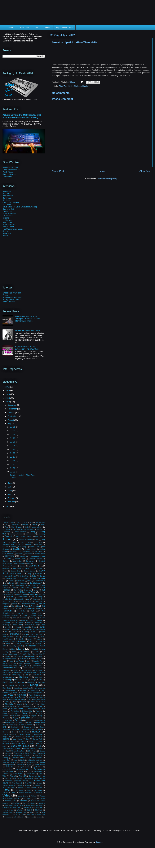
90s (6, 525)
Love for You (37, 661)
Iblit (6, 632)
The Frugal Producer (11, 170)
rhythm (14, 734)
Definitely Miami (23, 576)
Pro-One (6, 718)
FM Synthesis (28, 608)
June (10, 483)
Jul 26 (13, 442)
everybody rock (25, 601)
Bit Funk (5, 547)
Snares (42, 751)
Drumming (27, 590)
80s (31, 522)
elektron (9, 597)
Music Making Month (35, 693)
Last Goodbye (24, 652)
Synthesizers (39, 769)
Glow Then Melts (66, 86)
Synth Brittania (11, 767)
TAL (29, 771)
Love (28, 661)
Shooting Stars (8, 748)
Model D (12, 682)
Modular (21, 682)
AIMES (34, 525)
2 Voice (5, 522)
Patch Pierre (8, 172)
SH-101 (39, 743)
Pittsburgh (14, 713)
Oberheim (9, 704)
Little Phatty (36, 659)
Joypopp (39, 639)
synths (20, 771)
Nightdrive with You (16, 699)
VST (35, 798)
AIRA (43, 525)
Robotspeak (38, 734)
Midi (26, 675)
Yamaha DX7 (21, 812)
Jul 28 (13, 438)
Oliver (43, 704)
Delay (34, 576)
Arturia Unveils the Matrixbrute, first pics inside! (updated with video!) (22, 116)
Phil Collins (15, 711)
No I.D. (7, 702)
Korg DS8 (34, 649)
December (12, 405)
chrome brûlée (40, 554)
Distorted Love (40, 581)
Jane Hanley (7, 637)
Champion (14, 551)
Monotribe (9, 685)
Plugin (24, 713)
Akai (6, 527)
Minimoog (7, 680)
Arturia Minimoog (26, 539)
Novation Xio (33, 702)
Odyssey (28, 704)
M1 (15, 663)
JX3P (4, 646)
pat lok (39, 706)
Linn (40, 656)
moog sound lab (39, 688)
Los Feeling (20, 661)
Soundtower (18, 755)
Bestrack (29, 544)
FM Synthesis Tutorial (12, 299)
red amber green (28, 729)
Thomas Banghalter (9, 785)
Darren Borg (15, 571)
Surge (21, 762)
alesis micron (37, 527)
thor (20, 785)
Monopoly (41, 682)
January (11, 502)
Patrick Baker (8, 227)
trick (34, 787)
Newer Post (58, 171)
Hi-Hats (16, 627)
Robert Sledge (25, 734)
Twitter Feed (24, 28)
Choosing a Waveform (12, 293)
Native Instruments (35, 695)
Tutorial (6, 790)
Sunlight (13, 762)
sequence (6, 743)
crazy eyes (38, 563)
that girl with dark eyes (37, 776)
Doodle (13, 587)
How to (42, 627)
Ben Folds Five (8, 544)
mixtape (33, 680)
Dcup (29, 574)
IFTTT (12, 632)
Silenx (17, 748)
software (8, 753)
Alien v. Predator (27, 529)
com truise (17, 561)
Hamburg (6, 625)
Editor (15, 592)
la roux (14, 652)
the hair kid (18, 778)
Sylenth (42, 762)
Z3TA (16, 817)
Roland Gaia (29, 737)
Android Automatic (16, 534)
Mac (20, 663)
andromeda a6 (31, 534)
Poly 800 (14, 716)
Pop (40, 716)
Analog (32, 531)
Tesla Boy (31, 774)
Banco (22, 542)
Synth (29, 765)
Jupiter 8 (28, 643)
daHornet (6, 568)
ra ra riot (39, 725)
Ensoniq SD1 (19, 599)
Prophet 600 (9, 722)
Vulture (42, 798)
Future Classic (36, 615)
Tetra (4, 776)
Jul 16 (13, 460)
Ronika (39, 737)
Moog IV (17, 688)
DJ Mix (11, 583)
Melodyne (17, 672)
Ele (41, 592)
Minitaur (17, 680)
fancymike (6, 604)
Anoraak (6, 193)
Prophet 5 (41, 720)
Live (4, 661)
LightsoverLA (18, 656)
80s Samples (40, 522)
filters (19, 606)
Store (15, 760)
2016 (7, 387)
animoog (42, 534)
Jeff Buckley (20, 639)
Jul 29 (13, 434)
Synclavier (20, 765)
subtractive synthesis (35, 760)
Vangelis (5, 792)
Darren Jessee (29, 571)
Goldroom (7, 622)
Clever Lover (20, 559)
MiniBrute (23, 677)
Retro (13, 732)
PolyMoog (24, 716)
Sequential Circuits (19, 743)
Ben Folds (7, 198)
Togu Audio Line (8, 787)
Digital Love (20, 581)
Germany (33, 618)
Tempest (6, 774)
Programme (38, 718)
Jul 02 (13, 472)
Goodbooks (19, 622)
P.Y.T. (20, 706)
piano (5, 713)
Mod (4, 682)
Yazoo (37, 812)
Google (28, 622)
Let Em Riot (27, 654)
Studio (22, 760)
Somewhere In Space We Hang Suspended (29, 753)
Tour (28, 787)
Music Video (8, 695)
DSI (43, 590)
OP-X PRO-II (9, 706)
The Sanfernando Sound (13, 229)
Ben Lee (6, 200)
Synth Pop (37, 767)
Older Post (144, 171)
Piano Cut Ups (9, 302)
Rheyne (5, 734)
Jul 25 (13, 446)
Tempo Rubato (18, 774)
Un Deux (19, 790)
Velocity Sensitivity (25, 792)
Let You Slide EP (39, 654)
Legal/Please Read (64, 28)
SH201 (5, 746)
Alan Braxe (16, 527)
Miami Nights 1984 (30, 672)
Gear (14, 618)
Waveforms (16, 803)
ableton (25, 525)
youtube (8, 817)
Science (23, 741)
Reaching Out (29, 727)
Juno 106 (33, 641)
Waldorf (23, 801)
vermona (39, 792)
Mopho (23, 690)
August (11, 420)
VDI (13, 792)
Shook (5, 231)
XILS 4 (29, 810)
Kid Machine (8, 216)
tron (40, 787)
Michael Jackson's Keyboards (27, 330)
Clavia (8, 559)
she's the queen (20, 746)
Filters (5, 295)
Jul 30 (13, 431)
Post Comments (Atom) (107, 179)
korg (21, 648)
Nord (14, 702)
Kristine (6, 218)
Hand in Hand (17, 625)
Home (10, 28)
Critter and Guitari (9, 566)
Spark (28, 755)
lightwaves (30, 656)
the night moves (21, 780)
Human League (18, 629)
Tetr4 (40, 774)
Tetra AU (13, 776)
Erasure (35, 599)
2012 (7, 402)
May (10, 487)
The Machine (28, 778)
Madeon (38, 663)
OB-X (43, 702)
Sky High (6, 751)
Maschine (6, 670)
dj (5, 583)
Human (7, 629)
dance (27, 568)
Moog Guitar (7, 688)
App (17, 536)
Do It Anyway (22, 583)
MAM (27, 666)
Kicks (21, 646)
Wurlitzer (20, 810)
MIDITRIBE (37, 675)
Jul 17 (13, 457)
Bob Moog (22, 547)
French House (36, 613)
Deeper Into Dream (9, 576)
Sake (27, 739)
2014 (7, 394)
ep (28, 599)
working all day (8, 810)
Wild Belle (38, 808)
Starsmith (7, 233)
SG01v (32, 743)
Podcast (5, 716)
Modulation (31, 682)
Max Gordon (7, 672)
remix (39, 729)
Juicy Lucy (6, 641)
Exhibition (38, 601)
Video (6, 795)
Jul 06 (13, 468)
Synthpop (9, 771)
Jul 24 (13, 449)
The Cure (8, 778)
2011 (7, 506)
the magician (40, 778)
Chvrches (23, 556)
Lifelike (7, 656)
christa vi (19, 554)
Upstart (28, 790)
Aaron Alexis (14, 525)
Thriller (27, 785)
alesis (27, 527)
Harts (43, 625)
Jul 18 (13, 453)
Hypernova (41, 629)
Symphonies (9, 765)
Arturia (7, 539)
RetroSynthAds (24, 732)
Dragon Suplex (24, 587)
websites (42, 803)
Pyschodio (12, 725)
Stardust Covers (9, 174)
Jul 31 (13, 427)
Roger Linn (7, 737)
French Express (21, 613)
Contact (47, 28)
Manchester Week (10, 668)
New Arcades (7, 697)
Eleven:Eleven (22, 597)
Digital (11, 581)
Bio (36, 28)
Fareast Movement (28, 604)
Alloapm (39, 529)
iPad (26, 634)
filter (12, 606)
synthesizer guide (23, 769)
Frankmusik (7, 211)
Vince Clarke (23, 796)
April (10, 490)
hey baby (8, 627)
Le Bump (36, 652)
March (11, 494)
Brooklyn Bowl (31, 549)
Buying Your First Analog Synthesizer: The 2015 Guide (27, 347)
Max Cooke (7, 222)
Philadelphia (27, 711)
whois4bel (27, 808)
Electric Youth (21, 594)
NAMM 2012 (21, 695)
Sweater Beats (31, 762)
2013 (7, 398)
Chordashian (26, 551)
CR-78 (29, 563)
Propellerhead (7, 720)
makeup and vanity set (12, 666)
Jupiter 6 (17, 643)
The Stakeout (17, 783)
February (12, 498)
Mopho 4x (34, 690)
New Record (20, 697)
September (13, 416)
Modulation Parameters (12, 297)
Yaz (30, 812)
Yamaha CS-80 (8, 812)
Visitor (5, 235)
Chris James (38, 551)
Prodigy (15, 718)
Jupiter (8, 643)
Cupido (22, 566)
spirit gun (38, 755)
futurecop (6, 618)
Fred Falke (21, 611)
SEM (40, 741)
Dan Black (7, 204)
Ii (18, 632)
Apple (23, 536)
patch (5, 709)
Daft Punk (34, 565)
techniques (38, 771)
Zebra (22, 817)
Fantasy (15, 604)
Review (36, 731)
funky (25, 615)
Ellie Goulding (36, 597)
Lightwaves (7, 220)
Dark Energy (37, 568)
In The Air (34, 632)
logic (11, 661)
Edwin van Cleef (27, 592)
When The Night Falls (34, 805)
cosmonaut (19, 563)
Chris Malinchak (8, 554)
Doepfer (5, 585)
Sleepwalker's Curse (18, 751)
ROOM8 (6, 739)
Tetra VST (22, 776)
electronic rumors (37, 594)
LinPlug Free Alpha (9, 659)
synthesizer (7, 769)
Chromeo (9, 556)
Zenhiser (30, 817)
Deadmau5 (38, 574)
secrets (31, 741)
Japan (17, 637)
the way (38, 783)
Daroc (5, 571)
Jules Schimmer (9, 213)
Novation (22, 702)
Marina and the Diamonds (32, 668)
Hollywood (25, 627)
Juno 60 (42, 641)
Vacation (38, 790)
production (25, 718)
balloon (14, 542)
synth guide (24, 767)
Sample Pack (37, 739)
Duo (7, 592)
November (12, 409)
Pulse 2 (29, 722)
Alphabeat (7, 191)
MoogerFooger (11, 690)
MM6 (40, 680)
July (10, 424)
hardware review (31, 625)
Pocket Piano (37, 713)
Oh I (36, 704)
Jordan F (30, 639)
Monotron (22, 685)
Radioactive (15, 727)
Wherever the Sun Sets (11, 808)
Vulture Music (10, 801)
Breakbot (17, 549)
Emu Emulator (7, 599)
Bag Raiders (8, 196)
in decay (25, 632)
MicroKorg (16, 675)
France (39, 608)
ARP (30, 536)
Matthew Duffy (26, 670)
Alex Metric (6, 529)
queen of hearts (25, 725)
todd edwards (37, 785)
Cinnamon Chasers (11, 202)
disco (29, 581)
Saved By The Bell (10, 741)
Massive (15, 670)
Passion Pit (29, 706)
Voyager (27, 798)
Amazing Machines (19, 532)
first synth (35, 606)
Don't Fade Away (18, 585)
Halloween (38, 622)
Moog (34, 685)
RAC (4, 727)
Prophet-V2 (20, 722)
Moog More (27, 688)
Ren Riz (5, 732)
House (34, 627)
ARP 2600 (38, 536)
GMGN (39, 620)
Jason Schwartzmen (30, 637)
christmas (28, 554)
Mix (26, 680)
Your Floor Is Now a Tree (36, 814)
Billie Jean (38, 544)
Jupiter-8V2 (38, 643)
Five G (17, 608)
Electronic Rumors (10, 167)
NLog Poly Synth (39, 699)
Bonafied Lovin (34, 547)
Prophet (18, 720)
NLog (28, 699)
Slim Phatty (32, 751)
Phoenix (39, 711)
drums (36, 590)
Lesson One (14, 654)
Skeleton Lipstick (81, 86)
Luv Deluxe (6, 663)
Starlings (5, 758)
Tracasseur (7, 176)
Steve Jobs (6, 760)
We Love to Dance (29, 803)
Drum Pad (17, 590)
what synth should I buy (14, 805)
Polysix (33, 716)
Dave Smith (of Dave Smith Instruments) (20, 207)
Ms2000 (15, 693)
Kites (13, 649)
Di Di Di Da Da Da (27, 578)
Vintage (33, 796)
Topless (20, 787)
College (5, 561)
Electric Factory (8, 594)
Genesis (23, 618)
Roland (18, 737)
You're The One (18, 814)
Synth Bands (40, 765)
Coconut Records (35, 559)
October (11, 412)
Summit (5, 762)
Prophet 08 (29, 720)
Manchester (37, 666)
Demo (42, 576)
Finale (26, 606)
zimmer (39, 817)
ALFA (16, 529)
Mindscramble (8, 224)
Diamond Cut (8, 209)
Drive (34, 587)
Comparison (30, 561)
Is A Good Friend (36, 634)
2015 (7, 390)
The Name (8, 780)
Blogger (99, 842)
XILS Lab (38, 810)
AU (37, 539)
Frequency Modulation (10, 615)
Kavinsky (12, 646)
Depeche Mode (11, 578)
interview (14, 634)
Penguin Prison (32, 709)
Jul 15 (13, 464)
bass (29, 542)
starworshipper (37, 758)
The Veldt (28, 783)
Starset (14, 758)
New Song (32, 697)
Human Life (30, 629)
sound (7, 755)
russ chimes (17, 739)
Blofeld (13, 547)
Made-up (28, 663)
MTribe (23, 693)
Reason (16, 729)
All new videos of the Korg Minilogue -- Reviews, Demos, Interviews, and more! (27, 318)
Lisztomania (23, 659)
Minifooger (38, 677)
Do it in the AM (36, 583)
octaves (19, 704)
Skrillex (40, 748)
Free (32, 610)
